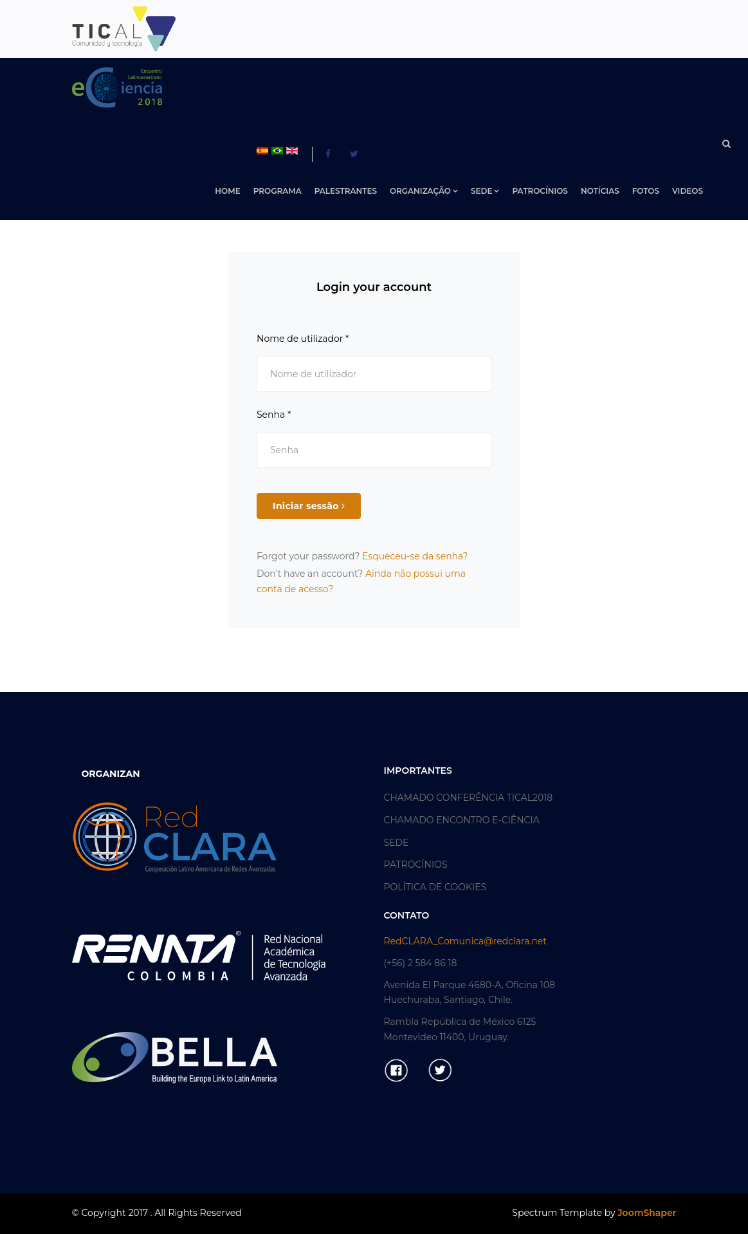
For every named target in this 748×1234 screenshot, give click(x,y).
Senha (274, 414)
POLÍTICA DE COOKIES (435, 887)
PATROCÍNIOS (540, 191)
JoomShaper (646, 1213)
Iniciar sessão (309, 506)
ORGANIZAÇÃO (420, 191)
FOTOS (645, 191)
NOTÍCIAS (600, 191)
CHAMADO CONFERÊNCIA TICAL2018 (468, 797)
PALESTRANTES (346, 191)
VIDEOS (687, 191)
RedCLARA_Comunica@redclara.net (465, 941)
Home (227, 191)
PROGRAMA (277, 191)
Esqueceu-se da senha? (415, 556)
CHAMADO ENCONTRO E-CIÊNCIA (462, 820)
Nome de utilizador (303, 338)
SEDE (482, 191)
